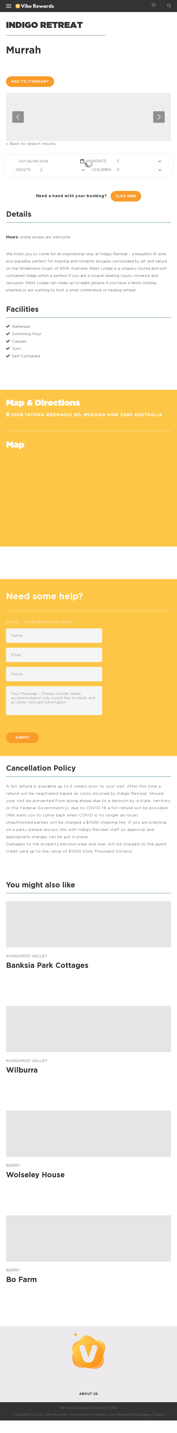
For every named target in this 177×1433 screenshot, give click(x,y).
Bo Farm (21, 1279)
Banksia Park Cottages (47, 965)
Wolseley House (35, 1175)
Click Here (126, 196)
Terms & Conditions (76, 1408)
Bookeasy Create (149, 1414)
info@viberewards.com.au (49, 622)
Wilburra (22, 1070)
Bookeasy (100, 1414)
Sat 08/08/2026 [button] (33, 161)
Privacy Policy (106, 1408)
